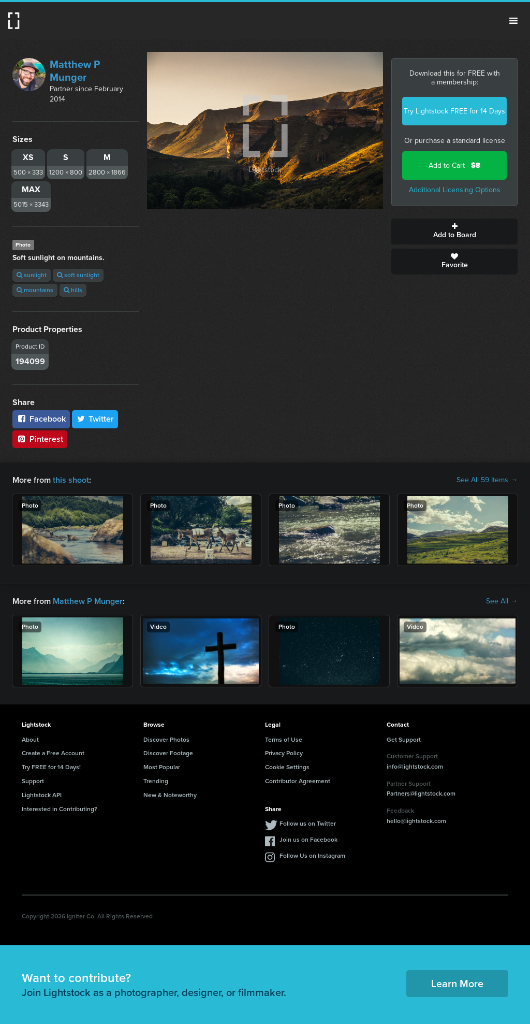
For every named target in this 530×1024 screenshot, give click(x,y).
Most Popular (161, 767)
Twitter (95, 419)
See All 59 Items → (487, 480)
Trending (155, 781)
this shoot (71, 480)
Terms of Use (283, 739)
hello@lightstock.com (416, 821)
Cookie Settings (287, 767)
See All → (502, 601)
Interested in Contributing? (59, 809)
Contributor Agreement (297, 781)
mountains (35, 290)
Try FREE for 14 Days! (51, 767)
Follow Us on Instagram (312, 855)
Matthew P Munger (75, 70)
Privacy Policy (284, 753)
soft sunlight (78, 275)
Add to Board (454, 231)
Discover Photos (166, 739)
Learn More (457, 983)
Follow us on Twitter (307, 823)
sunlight (32, 275)
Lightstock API (42, 795)
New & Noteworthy (170, 795)
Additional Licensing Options (454, 189)
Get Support (404, 739)
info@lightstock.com (415, 766)
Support (33, 781)
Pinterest (40, 439)
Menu (513, 20)
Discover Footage (168, 753)
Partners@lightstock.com (421, 793)
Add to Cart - (454, 165)
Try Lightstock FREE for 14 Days (454, 111)
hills (73, 290)
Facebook (41, 419)
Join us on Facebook (308, 839)
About (30, 739)
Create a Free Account (53, 753)
